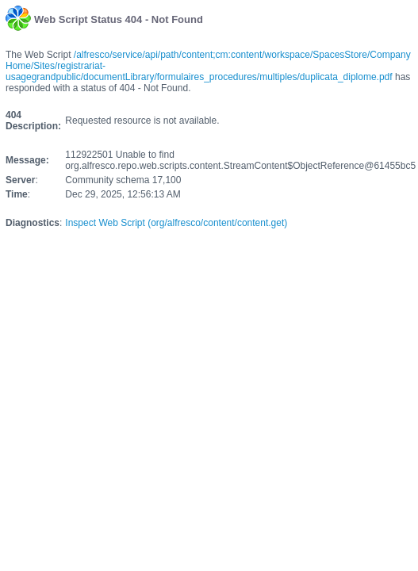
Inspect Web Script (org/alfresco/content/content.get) (176, 222)
